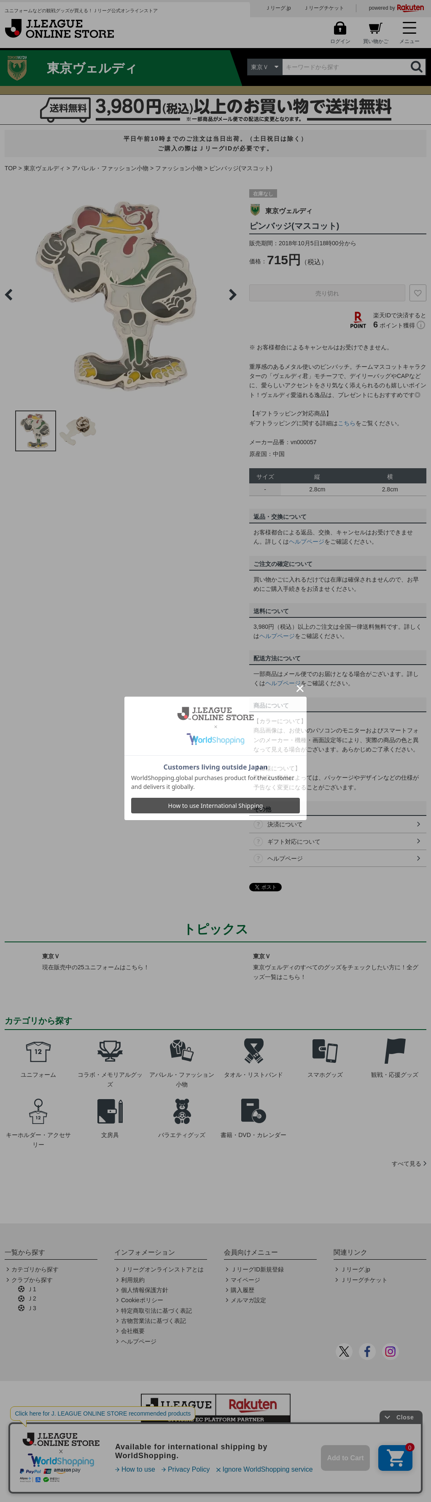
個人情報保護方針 (144, 1290)
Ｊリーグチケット (324, 8)
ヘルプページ (306, 541)
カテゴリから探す (35, 1269)
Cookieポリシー (142, 1300)
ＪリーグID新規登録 (257, 1269)
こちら (347, 423)
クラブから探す (32, 1280)
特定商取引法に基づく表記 (156, 1310)
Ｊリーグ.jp (278, 8)
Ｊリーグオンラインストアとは (162, 1269)
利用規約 (133, 1280)
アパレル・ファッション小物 (110, 168)
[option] (120, 294)
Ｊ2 (31, 1298)
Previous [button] (8, 294)
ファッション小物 (178, 168)
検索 (417, 67)
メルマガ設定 (248, 1300)
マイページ (245, 1280)
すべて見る (406, 1163)
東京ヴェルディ (44, 168)
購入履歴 (242, 1290)
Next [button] (233, 294)
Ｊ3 (31, 1308)
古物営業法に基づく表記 (153, 1320)
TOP (11, 168)
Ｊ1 (31, 1289)
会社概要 (133, 1331)
